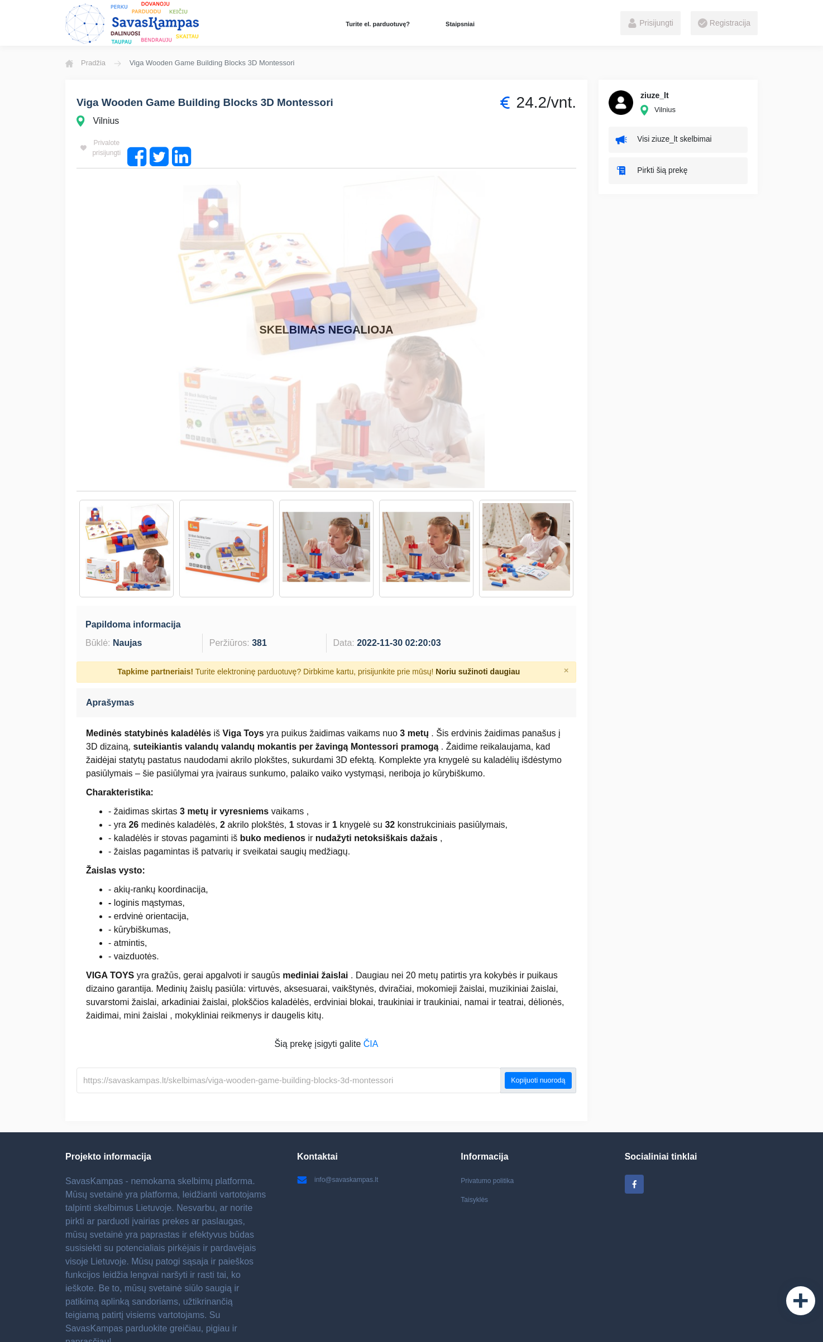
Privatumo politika (492, 1111)
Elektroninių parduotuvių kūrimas (467, 1322)
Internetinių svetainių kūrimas (646, 1322)
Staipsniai (460, 24)
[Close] (566, 601)
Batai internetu (323, 1322)
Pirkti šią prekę (656, 176)
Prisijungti (650, 23)
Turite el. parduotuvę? (378, 24)
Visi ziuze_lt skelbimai (670, 142)
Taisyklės (476, 1133)
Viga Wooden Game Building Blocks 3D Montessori (226, 103)
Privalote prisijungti (105, 148)
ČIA (371, 974)
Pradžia (85, 63)
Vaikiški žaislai (379, 1322)
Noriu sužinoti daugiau (478, 602)
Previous (68, 479)
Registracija (724, 23)
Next (584, 479)
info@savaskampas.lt (343, 1111)
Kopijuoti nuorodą (538, 1011)
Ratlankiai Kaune (559, 1322)
